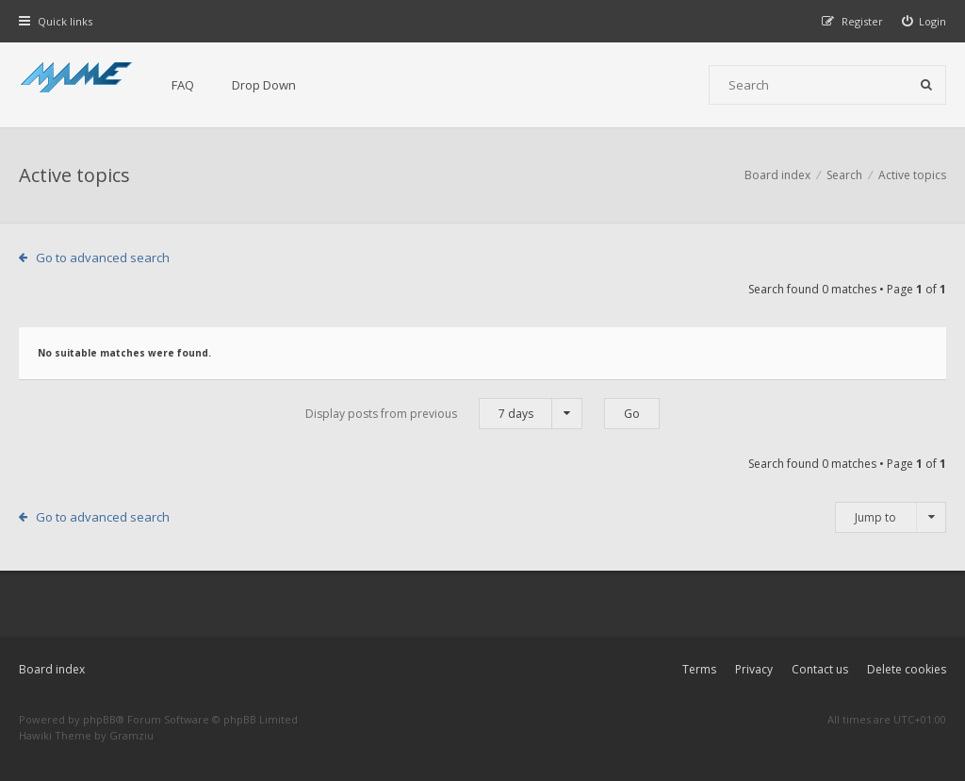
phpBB (99, 719)
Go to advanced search (103, 257)
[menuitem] (924, 21)
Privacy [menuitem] (754, 669)
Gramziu (131, 735)
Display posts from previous (443, 413)
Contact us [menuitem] (820, 669)
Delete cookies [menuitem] (906, 669)
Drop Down (264, 84)
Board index (52, 669)
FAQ (183, 84)
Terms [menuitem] (699, 669)
